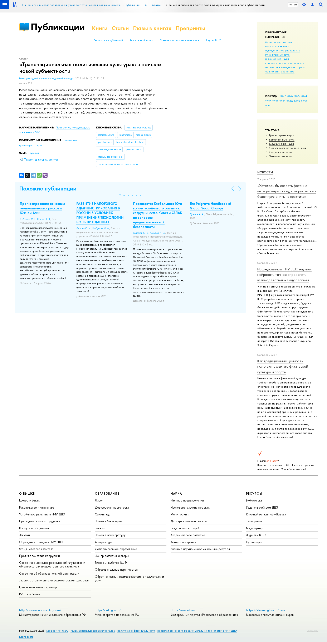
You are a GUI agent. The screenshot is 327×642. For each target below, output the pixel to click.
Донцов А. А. (197, 214)
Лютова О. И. (83, 228)
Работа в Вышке (29, 594)
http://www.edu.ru (183, 610)
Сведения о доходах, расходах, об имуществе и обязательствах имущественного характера (52, 564)
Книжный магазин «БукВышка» (266, 514)
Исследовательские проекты (190, 507)
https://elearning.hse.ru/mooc (266, 610)
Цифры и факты (29, 500)
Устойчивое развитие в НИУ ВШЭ (42, 514)
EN (295, 4)
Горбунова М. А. (100, 228)
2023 (268, 101)
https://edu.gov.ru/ (108, 610)
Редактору (312, 629)
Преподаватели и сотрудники (39, 521)
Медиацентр (254, 528)
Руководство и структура (36, 507)
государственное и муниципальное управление (282, 48)
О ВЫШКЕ (27, 493)
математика (272, 67)
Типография (254, 521)
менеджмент (289, 67)
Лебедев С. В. (28, 219)
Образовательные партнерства (116, 569)
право (302, 67)
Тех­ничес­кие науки (280, 156)
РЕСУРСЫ (254, 493)
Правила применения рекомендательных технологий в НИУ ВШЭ (197, 630)
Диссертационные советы (189, 521)
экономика (287, 71)
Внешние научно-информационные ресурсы (200, 549)
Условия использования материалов (92, 630)
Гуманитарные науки (281, 135)
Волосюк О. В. (140, 233)
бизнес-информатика (278, 42)
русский (34, 153)
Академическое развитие (188, 535)
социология (272, 71)
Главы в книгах (152, 28)
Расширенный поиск (141, 40)
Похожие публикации (48, 188)
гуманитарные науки (277, 54)
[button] (120, 195)
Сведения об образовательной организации (49, 573)
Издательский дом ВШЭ (262, 507)
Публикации (58, 26)
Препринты (190, 28)
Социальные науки (280, 152)
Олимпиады (103, 514)
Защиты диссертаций (185, 528)
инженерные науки (277, 59)
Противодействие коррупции (39, 556)
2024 (304, 96)
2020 (290, 101)
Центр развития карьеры (112, 556)
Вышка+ (100, 528)
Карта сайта (26, 636)
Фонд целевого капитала (36, 549)
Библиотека (254, 500)
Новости (265, 172)
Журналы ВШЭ (256, 535)
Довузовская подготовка (112, 507)
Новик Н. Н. (43, 219)
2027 (283, 96)
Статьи (120, 28)
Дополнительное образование (116, 549)
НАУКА (176, 493)
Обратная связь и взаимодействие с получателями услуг (129, 578)
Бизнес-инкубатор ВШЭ (111, 563)
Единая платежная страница (38, 587)
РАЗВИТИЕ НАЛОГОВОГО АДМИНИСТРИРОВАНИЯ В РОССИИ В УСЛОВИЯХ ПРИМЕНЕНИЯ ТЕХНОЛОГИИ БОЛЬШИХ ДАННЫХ (100, 212)
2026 (290, 96)
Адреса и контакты (57, 630)
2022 (275, 101)
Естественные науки (281, 139)
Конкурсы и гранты (183, 542)
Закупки (24, 535)
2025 (297, 96)
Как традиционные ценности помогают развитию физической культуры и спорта (282, 366)
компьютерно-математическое (284, 63)
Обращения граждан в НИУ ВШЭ (41, 542)
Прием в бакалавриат (109, 521)
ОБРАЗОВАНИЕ (107, 493)
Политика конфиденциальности (136, 630)
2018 (304, 101)
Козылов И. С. (157, 233)
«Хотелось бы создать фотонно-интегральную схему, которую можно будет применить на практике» (286, 191)
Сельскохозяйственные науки (288, 148)
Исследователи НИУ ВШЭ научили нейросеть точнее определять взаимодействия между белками (284, 274)
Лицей (99, 500)
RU (290, 4)
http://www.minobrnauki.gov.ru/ (40, 610)
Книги (100, 28)
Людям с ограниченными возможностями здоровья (54, 580)
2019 (297, 101)
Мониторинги (180, 514)
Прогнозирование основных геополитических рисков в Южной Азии (42, 208)
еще (267, 105)
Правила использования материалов (179, 40)
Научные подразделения (187, 500)
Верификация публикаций (108, 40)
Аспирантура (103, 542)
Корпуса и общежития (34, 528)
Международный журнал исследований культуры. (47, 78)
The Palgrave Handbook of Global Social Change (210, 205)
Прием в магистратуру (110, 535)
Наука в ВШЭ (213, 40)
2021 (282, 101)
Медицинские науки (281, 144)
